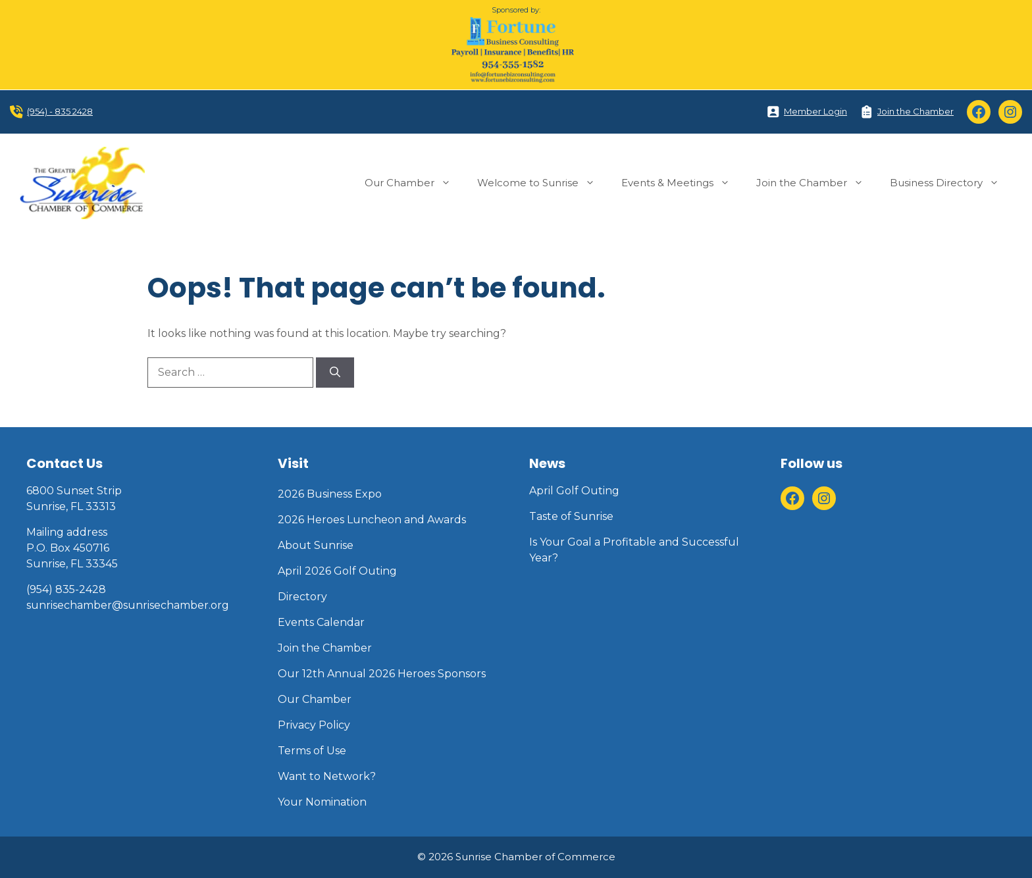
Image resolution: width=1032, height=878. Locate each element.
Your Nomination (322, 802)
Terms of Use (312, 750)
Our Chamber (414, 183)
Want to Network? (327, 776)
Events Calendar (321, 622)
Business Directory (951, 183)
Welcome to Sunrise (542, 183)
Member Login (815, 111)
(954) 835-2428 (66, 589)
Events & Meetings (682, 183)
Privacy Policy (314, 725)
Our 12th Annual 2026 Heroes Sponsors (382, 673)
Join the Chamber (915, 111)
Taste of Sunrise (571, 516)
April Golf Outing (574, 490)
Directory (302, 596)
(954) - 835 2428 (60, 111)
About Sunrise (315, 545)
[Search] (335, 372)
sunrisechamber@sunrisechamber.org (127, 605)
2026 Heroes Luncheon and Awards (372, 519)
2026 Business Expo (330, 494)
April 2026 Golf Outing (337, 571)
